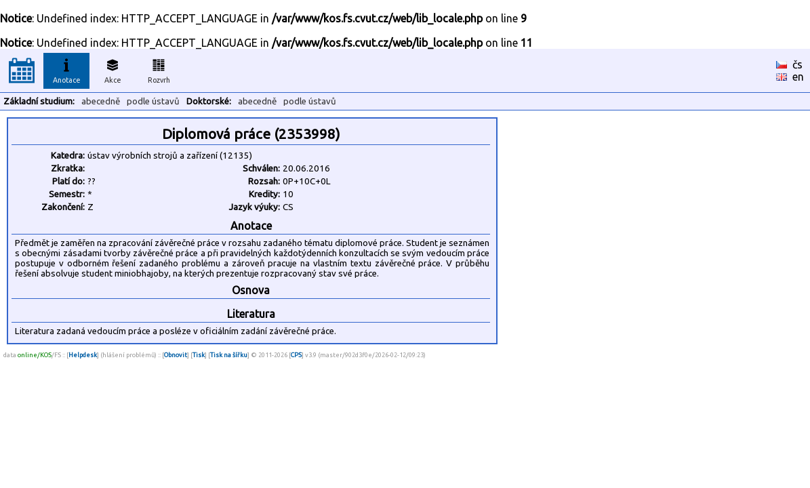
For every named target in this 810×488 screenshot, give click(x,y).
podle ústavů (153, 101)
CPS (296, 355)
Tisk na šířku (228, 355)
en (798, 76)
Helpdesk (82, 355)
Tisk (199, 355)
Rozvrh (159, 69)
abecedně (100, 101)
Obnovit (175, 355)
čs (797, 64)
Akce (112, 69)
